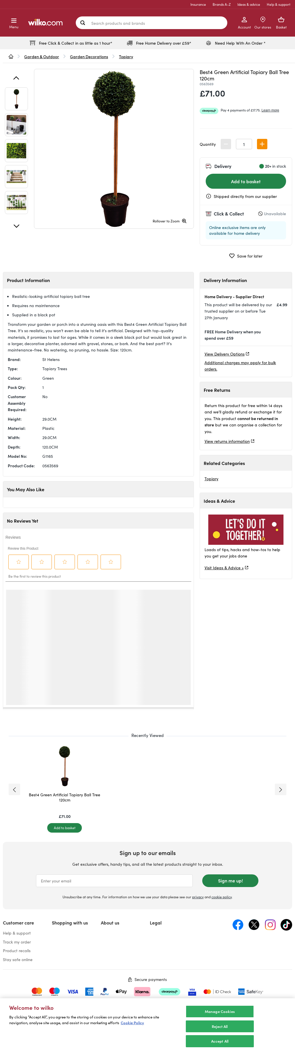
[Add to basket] (64, 828)
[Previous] (16, 78)
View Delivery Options (225, 354)
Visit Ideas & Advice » (224, 567)
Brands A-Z (222, 4)
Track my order (17, 942)
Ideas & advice (248, 4)
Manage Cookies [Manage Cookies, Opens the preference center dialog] (220, 1011)
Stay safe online (18, 959)
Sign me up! (230, 880)
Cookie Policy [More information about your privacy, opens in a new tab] (132, 1022)
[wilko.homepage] (11, 56)
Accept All (219, 1041)
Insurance (198, 4)
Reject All (220, 1026)
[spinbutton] (244, 144)
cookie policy (221, 896)
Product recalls (17, 950)
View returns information (227, 441)
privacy (198, 896)
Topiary (211, 478)
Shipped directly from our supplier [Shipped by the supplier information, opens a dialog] (245, 196)
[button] (262, 144)
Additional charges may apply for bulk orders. (240, 366)
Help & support (278, 4)
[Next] (16, 226)
